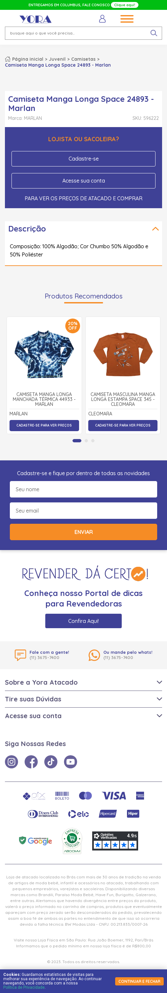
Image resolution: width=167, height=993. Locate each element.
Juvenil (57, 59)
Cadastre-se (84, 158)
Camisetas (83, 59)
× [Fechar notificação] (153, 946)
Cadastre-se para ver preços (44, 425)
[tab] (77, 440)
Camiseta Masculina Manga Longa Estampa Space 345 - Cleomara (123, 399)
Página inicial (27, 59)
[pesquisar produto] (154, 33)
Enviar (83, 532)
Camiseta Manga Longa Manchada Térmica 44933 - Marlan (44, 399)
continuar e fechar (139, 981)
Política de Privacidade (24, 987)
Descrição (27, 228)
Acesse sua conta (83, 180)
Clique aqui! (124, 5)
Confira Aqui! (83, 621)
